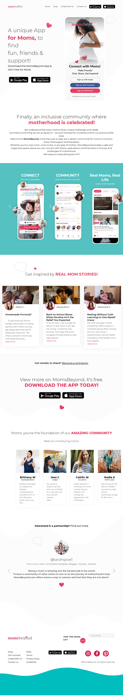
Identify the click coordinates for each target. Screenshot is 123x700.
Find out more (79, 525)
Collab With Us (67, 6)
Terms (27, 656)
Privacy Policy (31, 661)
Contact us (81, 6)
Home (47, 6)
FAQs (27, 652)
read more (10, 342)
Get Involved (13, 656)
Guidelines (29, 666)
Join (83, 640)
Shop (55, 6)
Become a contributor (75, 363)
